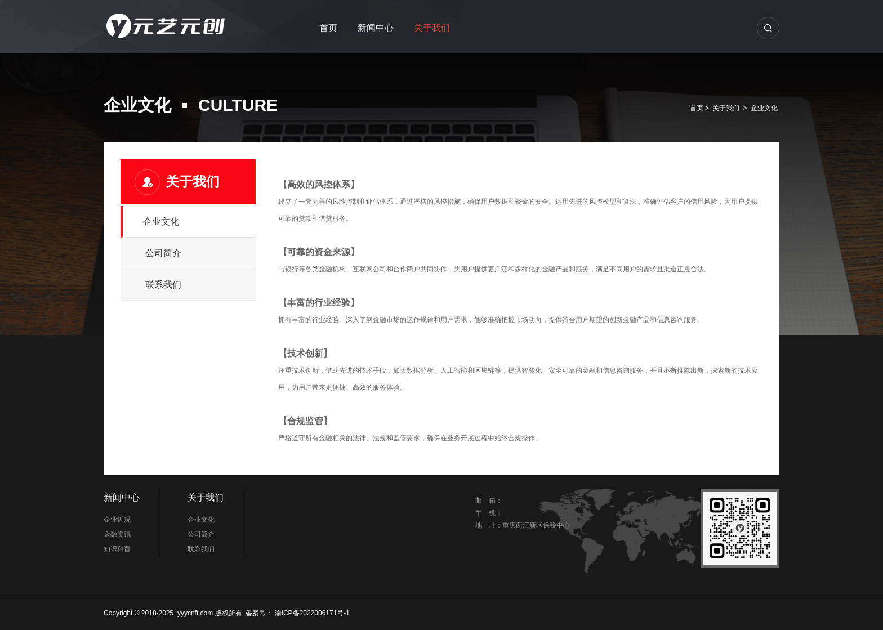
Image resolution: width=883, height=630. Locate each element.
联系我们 (163, 284)
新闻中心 (376, 28)
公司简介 (163, 253)
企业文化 (764, 108)
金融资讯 (117, 534)
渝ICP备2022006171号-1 (311, 613)
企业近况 (117, 520)
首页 (328, 28)
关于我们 (432, 28)
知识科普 (117, 549)
